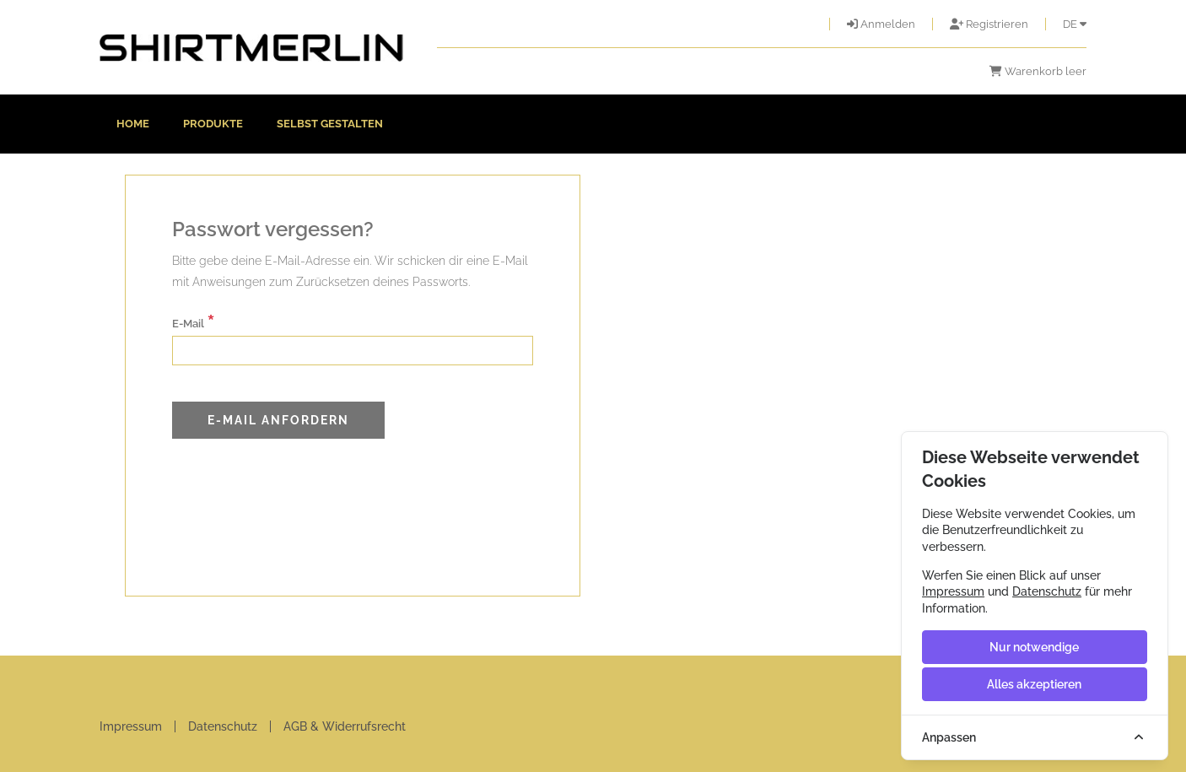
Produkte (213, 123)
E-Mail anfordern (278, 420)
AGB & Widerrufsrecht (344, 726)
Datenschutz (222, 726)
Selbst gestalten (330, 123)
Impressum (131, 726)
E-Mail (193, 322)
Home (132, 123)
